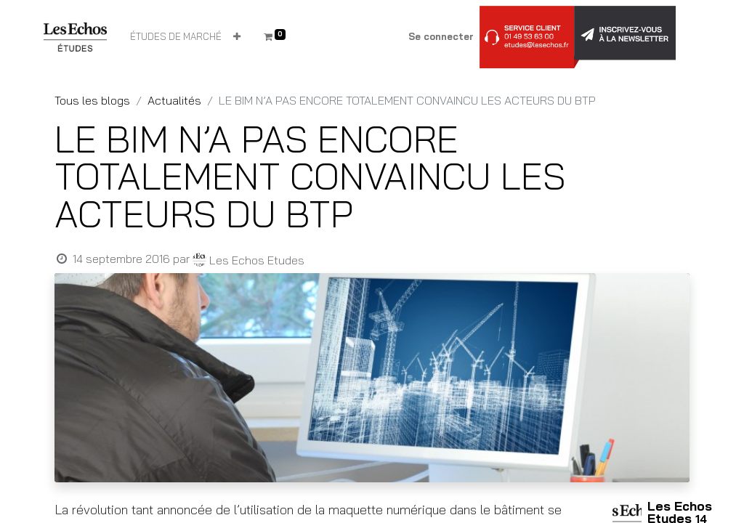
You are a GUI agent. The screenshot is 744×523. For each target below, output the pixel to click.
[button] (236, 37)
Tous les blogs (92, 100)
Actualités (174, 100)
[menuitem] (175, 37)
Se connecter (441, 36)
